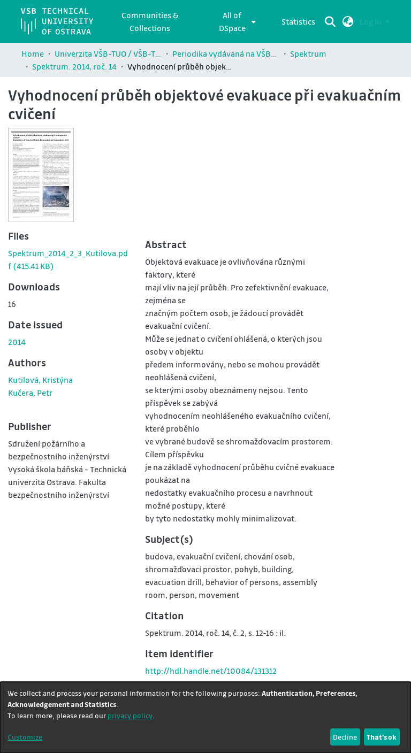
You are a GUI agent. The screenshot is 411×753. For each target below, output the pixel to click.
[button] (348, 21)
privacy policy (130, 715)
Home (32, 53)
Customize (24, 736)
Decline (345, 736)
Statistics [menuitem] (298, 21)
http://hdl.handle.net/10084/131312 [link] (211, 670)
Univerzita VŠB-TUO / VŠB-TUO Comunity (108, 53)
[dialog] (205, 717)
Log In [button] (371, 21)
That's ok (382, 736)
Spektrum (308, 53)
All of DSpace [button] (232, 21)
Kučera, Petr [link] (30, 392)
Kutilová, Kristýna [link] (40, 379)
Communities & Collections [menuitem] (149, 21)
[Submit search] (330, 21)
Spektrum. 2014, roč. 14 (74, 66)
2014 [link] (17, 341)
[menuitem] (235, 21)
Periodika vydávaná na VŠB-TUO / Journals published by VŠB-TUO (225, 53)
